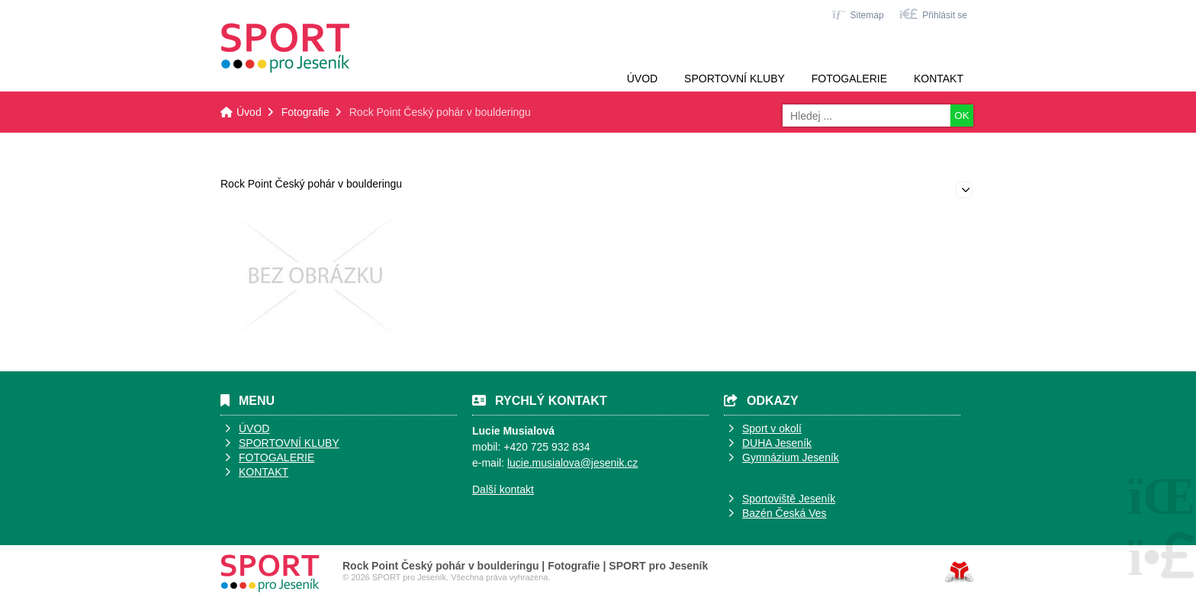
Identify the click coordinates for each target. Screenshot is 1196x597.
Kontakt (938, 78)
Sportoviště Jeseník (788, 499)
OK (961, 115)
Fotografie (305, 112)
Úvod (285, 48)
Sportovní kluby (734, 78)
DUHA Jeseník (777, 443)
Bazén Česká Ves (784, 513)
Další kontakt (503, 489)
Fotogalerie (849, 78)
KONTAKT (263, 472)
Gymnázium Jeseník (790, 457)
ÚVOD (254, 428)
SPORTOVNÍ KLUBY (289, 443)
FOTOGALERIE (276, 457)
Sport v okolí (772, 428)
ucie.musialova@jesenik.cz (574, 463)
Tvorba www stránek (959, 571)
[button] (933, 14)
